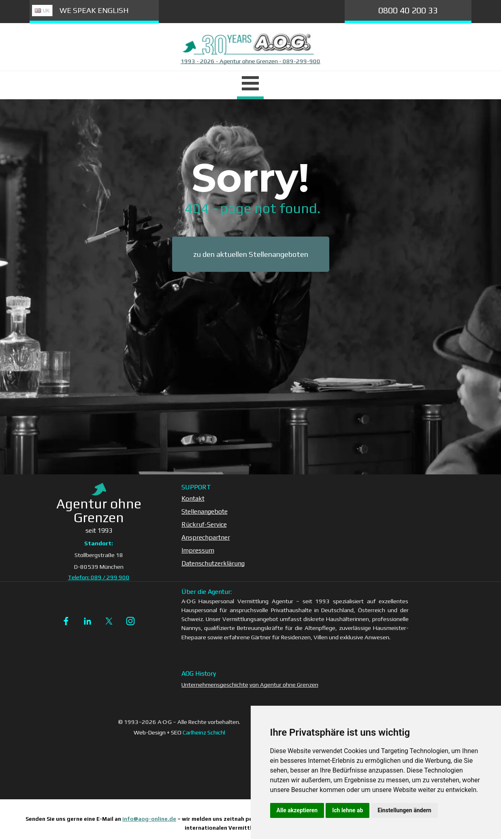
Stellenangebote (204, 511)
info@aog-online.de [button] (149, 819)
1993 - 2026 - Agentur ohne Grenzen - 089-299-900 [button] (250, 61)
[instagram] (130, 621)
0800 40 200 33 (408, 10)
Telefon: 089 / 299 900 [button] (99, 577)
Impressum (197, 550)
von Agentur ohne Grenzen (283, 684)
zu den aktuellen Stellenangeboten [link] (250, 254)
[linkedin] (87, 621)
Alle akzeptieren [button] (297, 810)
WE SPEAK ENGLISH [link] (94, 10)
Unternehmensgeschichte (214, 684)
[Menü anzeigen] (250, 84)
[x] (109, 621)
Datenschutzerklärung (213, 563)
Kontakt (193, 498)
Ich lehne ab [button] (347, 810)
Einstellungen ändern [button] (404, 810)
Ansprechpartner (205, 537)
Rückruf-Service (204, 524)
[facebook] (66, 621)
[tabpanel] (250, 61)
